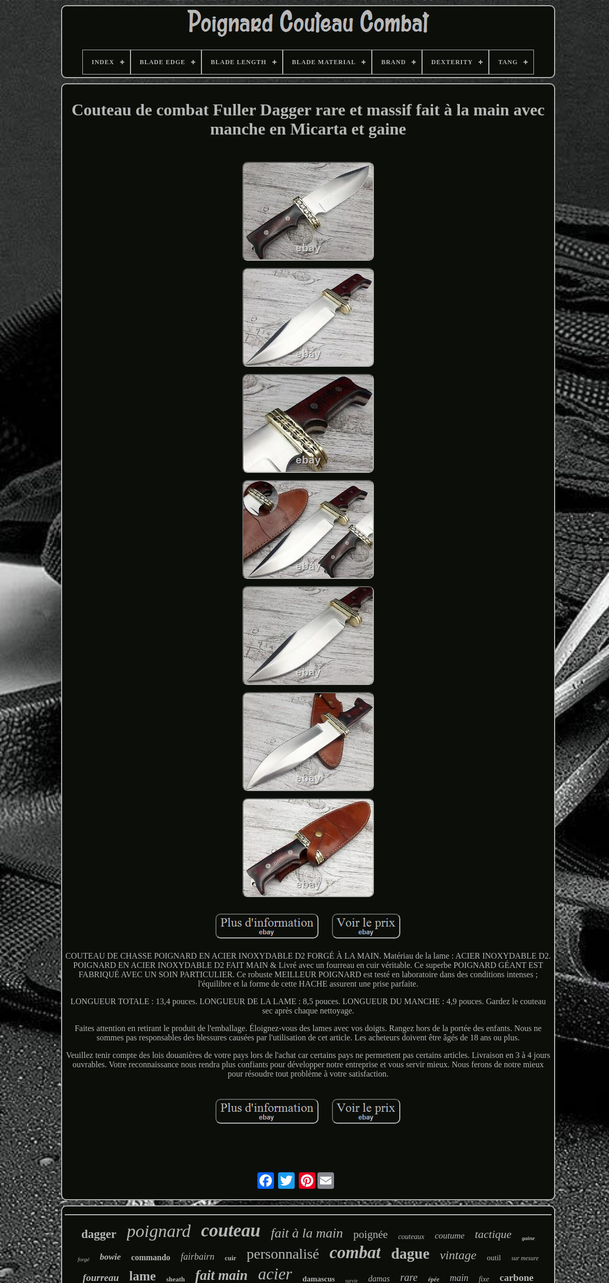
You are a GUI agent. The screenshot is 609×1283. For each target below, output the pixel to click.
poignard (159, 1231)
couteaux (411, 1237)
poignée (370, 1234)
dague (410, 1253)
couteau (230, 1230)
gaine (528, 1238)
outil (494, 1258)
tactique (493, 1234)
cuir (230, 1258)
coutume (449, 1236)
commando (150, 1257)
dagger (99, 1234)
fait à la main (307, 1233)
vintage (458, 1255)
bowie (110, 1257)
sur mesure (525, 1258)
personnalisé (283, 1254)
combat (355, 1252)
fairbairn (197, 1256)
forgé (84, 1259)
